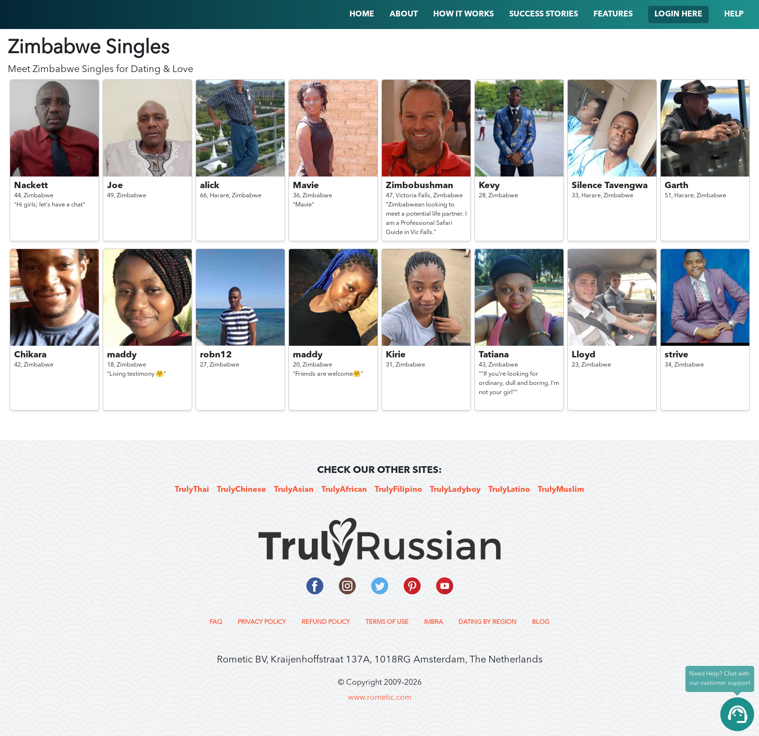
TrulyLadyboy (455, 490)
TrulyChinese (241, 490)
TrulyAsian (294, 490)
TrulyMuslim (561, 490)
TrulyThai (192, 490)
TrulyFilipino (398, 490)
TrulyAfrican (344, 490)
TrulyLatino (509, 490)
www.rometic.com (379, 698)
